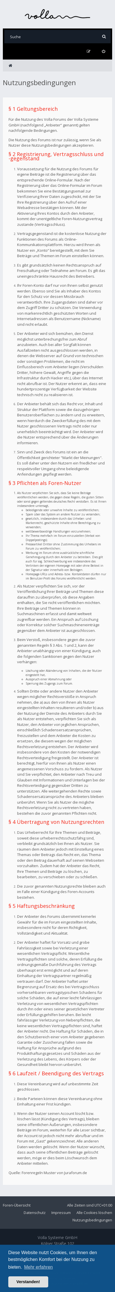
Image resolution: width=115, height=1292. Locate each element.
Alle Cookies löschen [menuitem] (94, 1212)
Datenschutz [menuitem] (35, 1212)
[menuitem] (103, 51)
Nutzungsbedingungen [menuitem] (92, 1220)
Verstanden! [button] (28, 1281)
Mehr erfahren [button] (38, 1267)
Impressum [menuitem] (61, 1212)
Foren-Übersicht (17, 1205)
